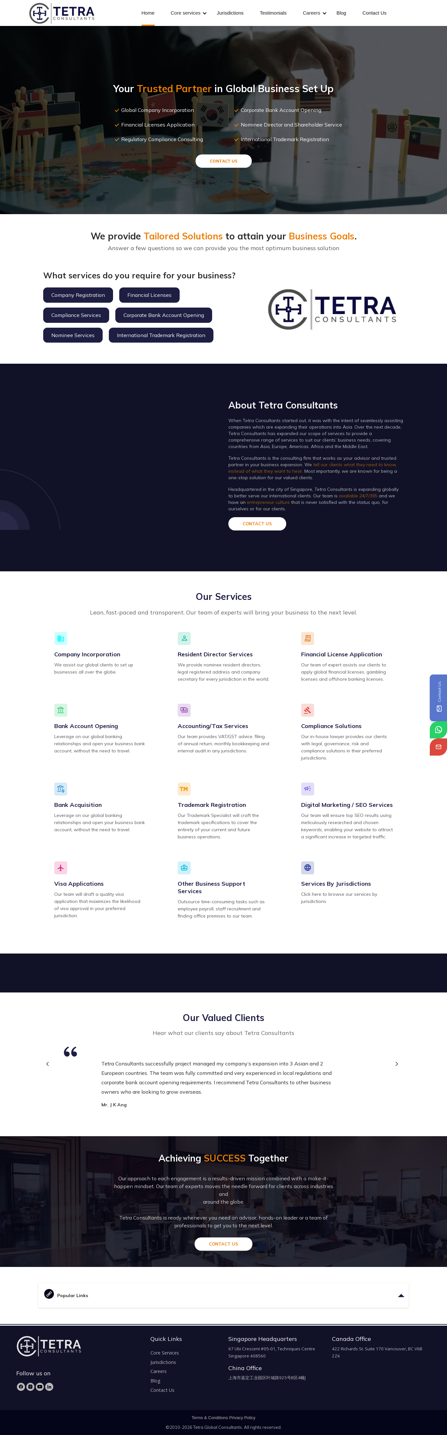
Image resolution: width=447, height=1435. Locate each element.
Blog (341, 13)
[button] (396, 1064)
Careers (311, 13)
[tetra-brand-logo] (62, 12)
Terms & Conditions (210, 1417)
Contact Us (375, 13)
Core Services (164, 1353)
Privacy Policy (242, 1417)
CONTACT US (223, 161)
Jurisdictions (230, 13)
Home (148, 13)
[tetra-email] (438, 747)
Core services (186, 13)
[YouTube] (40, 1387)
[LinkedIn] (49, 1387)
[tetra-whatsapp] (438, 729)
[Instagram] (30, 1387)
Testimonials (273, 13)
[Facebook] (21, 1387)
